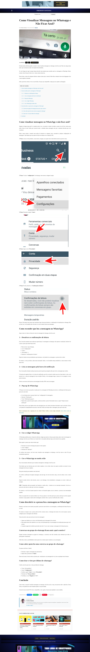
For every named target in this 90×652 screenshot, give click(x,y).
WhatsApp (35, 594)
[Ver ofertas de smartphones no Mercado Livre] (45, 422)
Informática (48, 623)
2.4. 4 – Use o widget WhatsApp (28, 100)
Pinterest (45, 594)
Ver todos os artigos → (30, 605)
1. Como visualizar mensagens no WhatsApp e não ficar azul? (32, 88)
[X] (40, 595)
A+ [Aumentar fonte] (26, 62)
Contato (36, 638)
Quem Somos (52, 638)
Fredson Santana (30, 600)
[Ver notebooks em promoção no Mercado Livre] (45, 4)
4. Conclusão (23, 116)
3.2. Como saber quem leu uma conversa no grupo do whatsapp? (33, 111)
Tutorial (36, 27)
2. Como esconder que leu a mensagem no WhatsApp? (31, 90)
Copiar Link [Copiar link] (51, 594)
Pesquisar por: (37, 14)
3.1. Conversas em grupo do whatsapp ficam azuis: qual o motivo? (34, 108)
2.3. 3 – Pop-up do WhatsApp (27, 98)
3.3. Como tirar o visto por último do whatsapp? (30, 113)
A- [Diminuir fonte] (29, 62)
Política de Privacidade (44, 638)
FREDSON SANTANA (44, 10)
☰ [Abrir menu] (11, 10)
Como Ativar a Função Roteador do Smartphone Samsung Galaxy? (25, 626)
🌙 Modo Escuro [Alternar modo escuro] (34, 62)
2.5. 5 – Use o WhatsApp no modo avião (29, 103)
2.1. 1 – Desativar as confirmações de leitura (30, 93)
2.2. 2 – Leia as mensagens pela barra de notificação (31, 95)
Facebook (29, 594)
